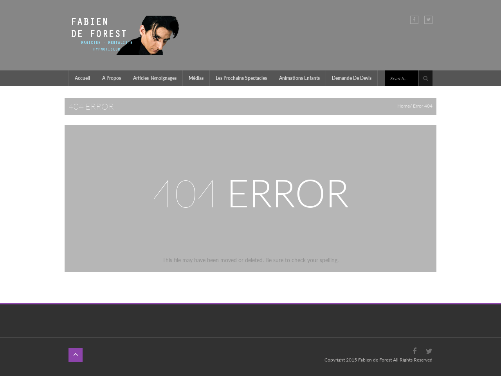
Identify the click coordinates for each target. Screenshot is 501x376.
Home (403, 106)
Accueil (82, 78)
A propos (111, 78)
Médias (196, 78)
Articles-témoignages (155, 78)
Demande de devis (351, 78)
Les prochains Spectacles (241, 78)
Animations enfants (299, 78)
